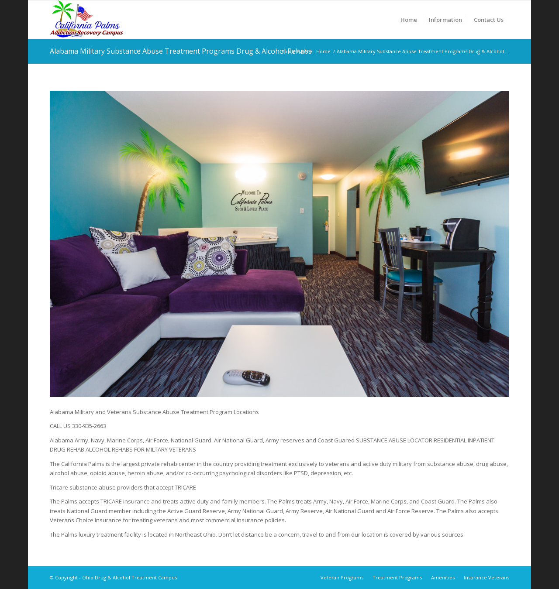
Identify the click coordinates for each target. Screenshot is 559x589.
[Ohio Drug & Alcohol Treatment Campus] (87, 19)
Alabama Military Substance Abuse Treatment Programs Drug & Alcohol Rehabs (181, 51)
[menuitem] (409, 19)
